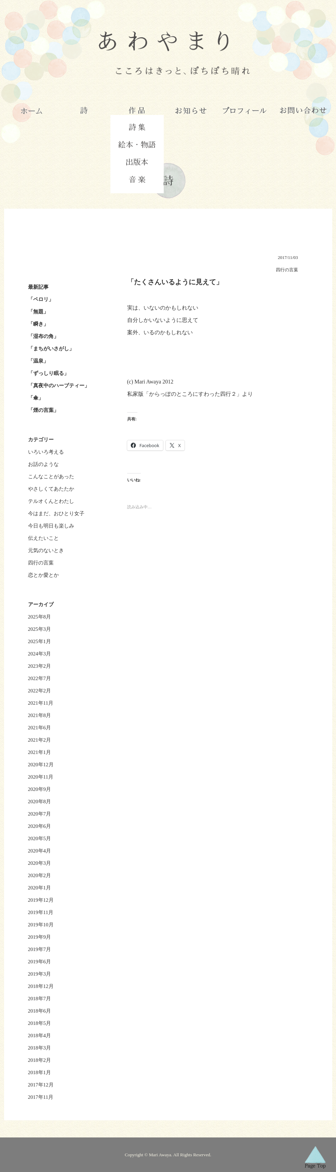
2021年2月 (39, 740)
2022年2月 (39, 690)
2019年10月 (41, 924)
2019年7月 (39, 949)
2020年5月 (39, 838)
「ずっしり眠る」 (48, 373)
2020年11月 (40, 777)
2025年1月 (39, 641)
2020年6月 (39, 826)
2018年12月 (41, 986)
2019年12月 (41, 900)
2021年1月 (39, 752)
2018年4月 (39, 1035)
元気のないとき (46, 550)
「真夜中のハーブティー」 (59, 385)
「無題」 (38, 311)
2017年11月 (40, 1097)
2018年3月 (39, 1048)
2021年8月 (39, 715)
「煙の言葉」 (43, 410)
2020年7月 (39, 814)
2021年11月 (40, 703)
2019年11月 (40, 912)
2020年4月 (39, 851)
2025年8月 (39, 617)
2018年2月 (39, 1060)
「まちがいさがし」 (51, 348)
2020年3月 (39, 863)
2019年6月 (39, 961)
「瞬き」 (38, 324)
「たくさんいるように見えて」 (175, 282)
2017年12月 (41, 1085)
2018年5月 (39, 1023)
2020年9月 (39, 789)
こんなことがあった (51, 476)
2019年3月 (39, 974)
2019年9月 (39, 937)
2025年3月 (39, 629)
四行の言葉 (41, 562)
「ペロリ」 (41, 299)
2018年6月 (39, 1011)
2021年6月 (39, 727)
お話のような (43, 464)
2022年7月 (39, 678)
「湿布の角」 (43, 336)
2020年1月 (39, 887)
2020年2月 (39, 875)
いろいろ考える (46, 452)
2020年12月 (41, 764)
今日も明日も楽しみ (51, 526)
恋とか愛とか (43, 575)
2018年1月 (39, 1072)
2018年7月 (39, 998)
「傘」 (35, 398)
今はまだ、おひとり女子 (56, 513)
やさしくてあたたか (51, 489)
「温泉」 (38, 361)
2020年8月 (39, 801)
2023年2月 (39, 666)
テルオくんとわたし (51, 501)
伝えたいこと (43, 538)
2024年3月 (39, 653)
